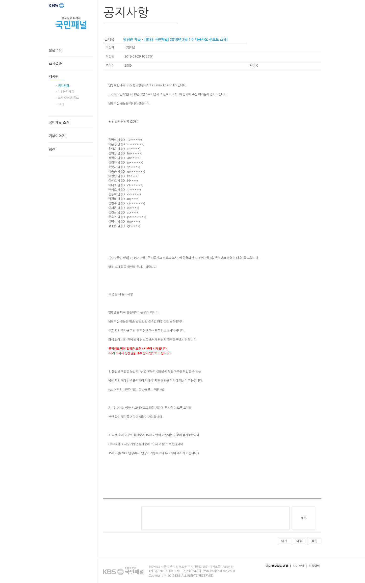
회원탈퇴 (314, 566)
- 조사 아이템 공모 (67, 97)
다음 (299, 541)
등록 (303, 518)
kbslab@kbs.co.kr (222, 571)
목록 (314, 541)
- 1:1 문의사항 (65, 91)
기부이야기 (57, 136)
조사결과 (55, 63)
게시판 (54, 76)
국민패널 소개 (59, 122)
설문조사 (55, 50)
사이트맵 (298, 566)
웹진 (52, 149)
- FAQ (60, 104)
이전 (284, 541)
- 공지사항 (62, 85)
